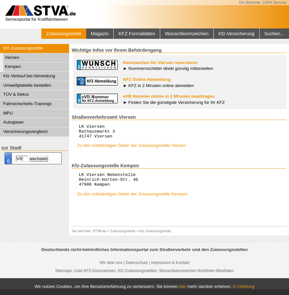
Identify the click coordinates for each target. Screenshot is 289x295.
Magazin (99, 33)
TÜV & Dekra (16, 94)
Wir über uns (111, 268)
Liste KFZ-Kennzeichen (95, 276)
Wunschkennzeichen (187, 33)
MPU (8, 113)
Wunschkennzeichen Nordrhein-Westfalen (196, 276)
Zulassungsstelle (63, 33)
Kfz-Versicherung (236, 33)
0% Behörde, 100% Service (262, 2)
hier (182, 286)
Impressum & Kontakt (170, 268)
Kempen (13, 66)
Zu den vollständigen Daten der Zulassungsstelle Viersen (131, 148)
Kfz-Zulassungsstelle (23, 48)
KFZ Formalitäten (137, 33)
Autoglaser (13, 122)
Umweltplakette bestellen (27, 85)
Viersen (12, 57)
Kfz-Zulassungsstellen (137, 276)
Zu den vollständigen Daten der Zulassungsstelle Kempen (132, 199)
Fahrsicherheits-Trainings (27, 103)
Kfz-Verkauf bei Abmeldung (29, 75)
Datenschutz (137, 268)
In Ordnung (243, 286)
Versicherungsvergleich (25, 131)
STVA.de (99, 237)
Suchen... (274, 33)
